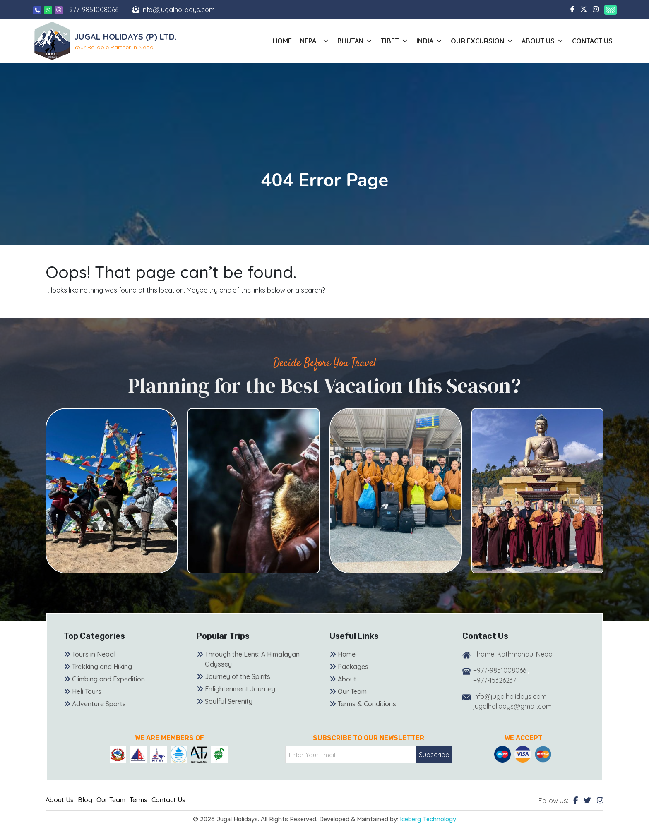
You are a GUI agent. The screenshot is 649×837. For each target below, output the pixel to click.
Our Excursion (482, 41)
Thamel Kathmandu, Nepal (513, 654)
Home (282, 41)
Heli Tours (86, 691)
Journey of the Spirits (237, 676)
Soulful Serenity (228, 701)
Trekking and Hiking (102, 666)
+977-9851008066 (91, 9)
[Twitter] (587, 800)
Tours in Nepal (93, 654)
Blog (85, 800)
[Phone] (37, 9)
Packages (353, 666)
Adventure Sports (99, 704)
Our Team (352, 691)
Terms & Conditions (367, 704)
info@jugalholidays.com (178, 9)
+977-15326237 (494, 680)
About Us (60, 800)
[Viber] (59, 9)
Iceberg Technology (428, 819)
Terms (138, 800)
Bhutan (355, 41)
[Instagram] (600, 800)
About (347, 679)
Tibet (394, 41)
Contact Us (592, 41)
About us (543, 41)
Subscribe (434, 755)
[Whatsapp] (49, 9)
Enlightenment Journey (240, 689)
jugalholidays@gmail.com (512, 706)
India (429, 41)
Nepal (314, 41)
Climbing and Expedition (108, 679)
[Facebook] (575, 800)
